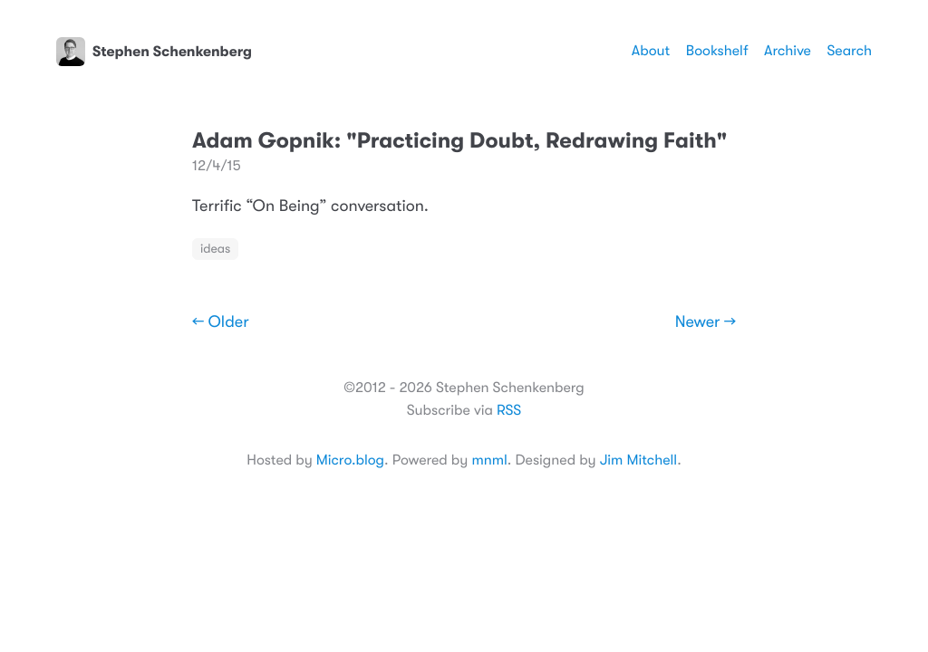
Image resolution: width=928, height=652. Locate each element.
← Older (220, 322)
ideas (215, 249)
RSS (509, 410)
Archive (787, 51)
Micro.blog (350, 460)
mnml (489, 460)
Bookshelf (717, 51)
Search (849, 51)
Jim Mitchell (638, 460)
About (651, 51)
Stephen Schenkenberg (154, 51)
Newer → (705, 322)
